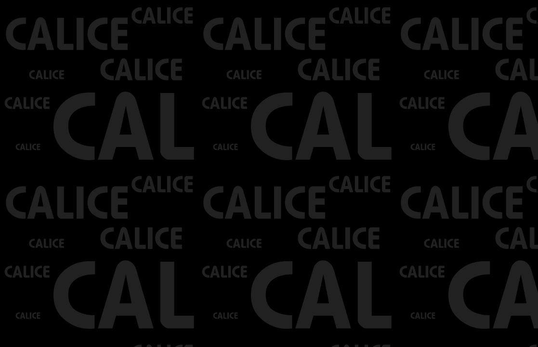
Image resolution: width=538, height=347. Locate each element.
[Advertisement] (112, 14)
